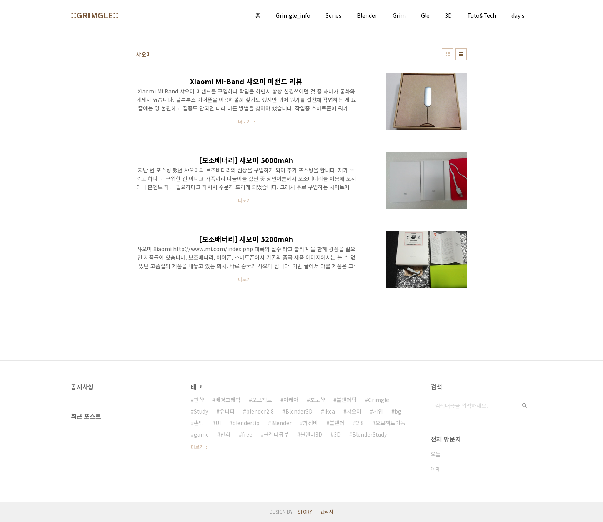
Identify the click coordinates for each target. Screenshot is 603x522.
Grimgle (378, 400)
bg (398, 411)
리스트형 (461, 54)
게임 (378, 411)
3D (448, 15)
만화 (225, 434)
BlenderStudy (369, 434)
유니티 (227, 411)
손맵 (199, 423)
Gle (425, 15)
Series (333, 15)
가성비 (310, 423)
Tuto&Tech (481, 15)
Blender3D (299, 411)
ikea (329, 411)
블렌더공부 (276, 434)
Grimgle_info (293, 15)
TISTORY (303, 511)
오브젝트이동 (390, 423)
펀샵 (199, 400)
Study (201, 411)
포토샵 (317, 400)
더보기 (197, 447)
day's (518, 15)
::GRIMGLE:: (95, 15)
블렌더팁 (346, 400)
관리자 (327, 511)
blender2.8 (260, 411)
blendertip (246, 423)
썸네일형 (447, 54)
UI (218, 423)
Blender (367, 15)
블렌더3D (311, 434)
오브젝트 (262, 400)
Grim (399, 15)
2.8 (360, 423)
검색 (524, 405)
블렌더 (337, 423)
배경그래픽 (227, 400)
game (201, 434)
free (247, 434)
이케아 (290, 400)
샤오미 (353, 411)
